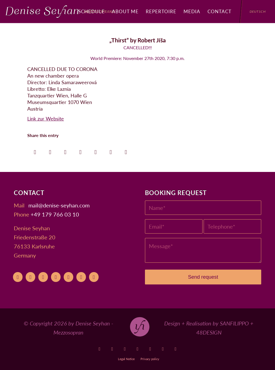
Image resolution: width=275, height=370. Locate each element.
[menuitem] (91, 11)
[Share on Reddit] (110, 150)
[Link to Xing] (163, 349)
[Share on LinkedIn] (95, 150)
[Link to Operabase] (112, 349)
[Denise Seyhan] (60, 11)
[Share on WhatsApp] (65, 150)
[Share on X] (50, 150)
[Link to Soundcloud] (150, 349)
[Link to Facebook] (125, 349)
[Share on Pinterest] (80, 150)
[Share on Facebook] (34, 150)
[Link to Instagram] (137, 349)
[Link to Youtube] (99, 349)
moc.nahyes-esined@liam (59, 205)
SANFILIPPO (234, 323)
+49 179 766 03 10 (55, 214)
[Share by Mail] (125, 150)
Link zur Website (45, 119)
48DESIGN (209, 332)
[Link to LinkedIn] (175, 349)
